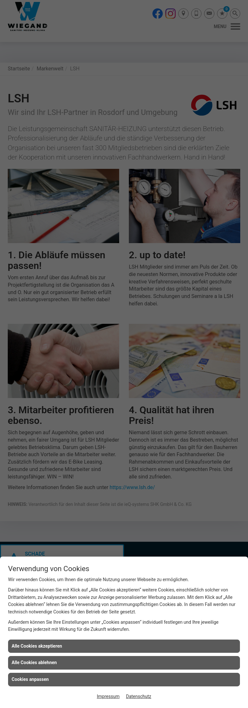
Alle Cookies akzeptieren (37, 646)
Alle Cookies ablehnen (34, 662)
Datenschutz (138, 696)
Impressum (108, 696)
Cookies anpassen (30, 679)
